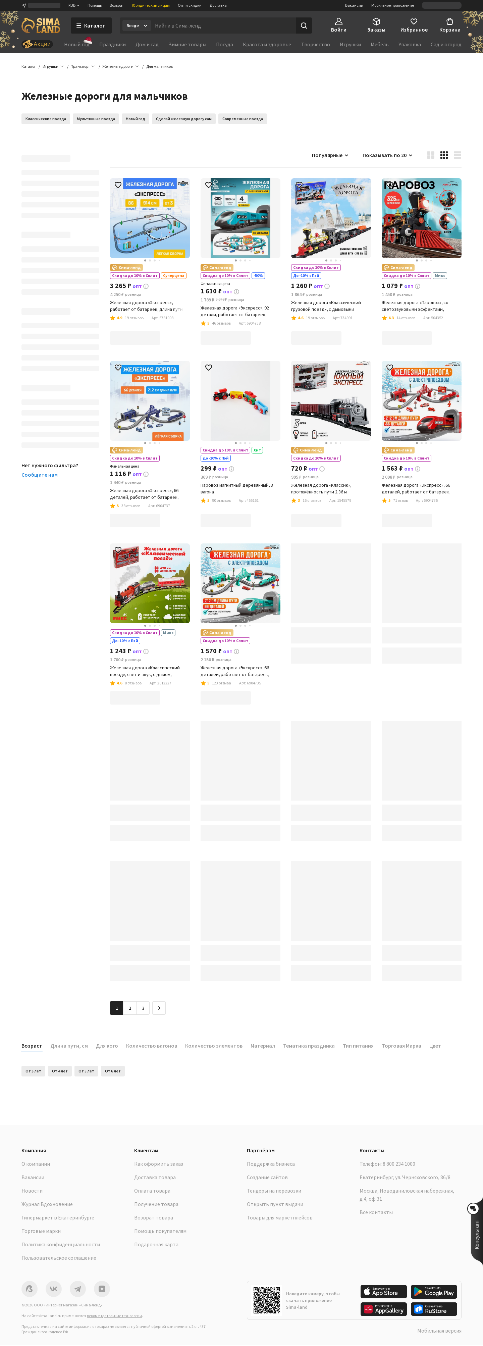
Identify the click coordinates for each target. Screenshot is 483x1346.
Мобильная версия (439, 1331)
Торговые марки (41, 1231)
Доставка (218, 5)
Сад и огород (446, 44)
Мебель (380, 44)
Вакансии (354, 5)
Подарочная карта (156, 1245)
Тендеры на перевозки (274, 1191)
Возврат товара (153, 1218)
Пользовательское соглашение (58, 1258)
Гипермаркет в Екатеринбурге (57, 1218)
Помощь (95, 5)
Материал (263, 1046)
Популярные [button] (330, 155)
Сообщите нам (39, 475)
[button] (159, 67)
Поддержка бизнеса (271, 1164)
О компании (35, 1164)
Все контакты (376, 1212)
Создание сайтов (267, 1177)
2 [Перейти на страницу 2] (130, 1009)
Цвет (435, 1046)
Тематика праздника (309, 1046)
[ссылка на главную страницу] (40, 25)
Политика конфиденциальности (60, 1245)
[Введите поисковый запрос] (223, 25)
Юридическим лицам (151, 5)
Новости (32, 1191)
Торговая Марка (401, 1046)
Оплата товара (152, 1191)
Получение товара (156, 1204)
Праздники (112, 44)
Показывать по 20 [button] (388, 155)
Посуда (224, 44)
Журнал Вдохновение (47, 1204)
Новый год (77, 44)
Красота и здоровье (267, 44)
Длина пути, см (69, 1046)
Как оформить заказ (158, 1164)
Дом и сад (147, 44)
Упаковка (409, 44)
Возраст (31, 1046)
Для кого (107, 1046)
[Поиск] (304, 25)
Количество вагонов (151, 1046)
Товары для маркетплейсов (280, 1218)
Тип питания (358, 1046)
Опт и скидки (190, 5)
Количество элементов (214, 1046)
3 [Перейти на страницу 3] (143, 1009)
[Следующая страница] (159, 1008)
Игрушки (350, 44)
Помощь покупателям (160, 1231)
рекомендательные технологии (114, 1316)
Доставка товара (155, 1177)
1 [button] (117, 1009)
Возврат (117, 5)
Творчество (315, 44)
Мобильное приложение (392, 5)
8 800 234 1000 (399, 1164)
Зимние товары (187, 44)
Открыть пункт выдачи (275, 1204)
